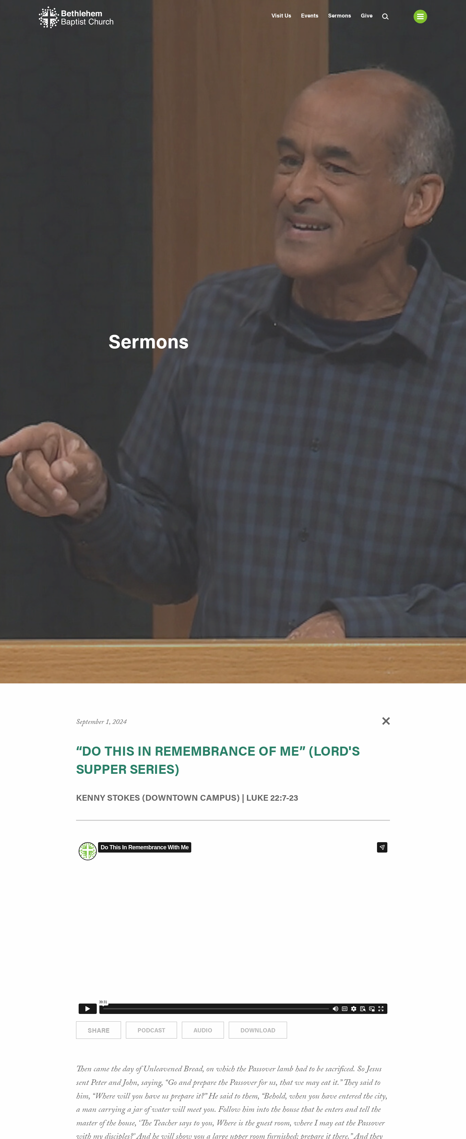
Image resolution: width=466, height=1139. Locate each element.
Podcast (151, 1030)
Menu (420, 16)
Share (98, 1030)
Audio (203, 1030)
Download (257, 1030)
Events (309, 15)
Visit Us (281, 15)
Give (366, 15)
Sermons (339, 15)
